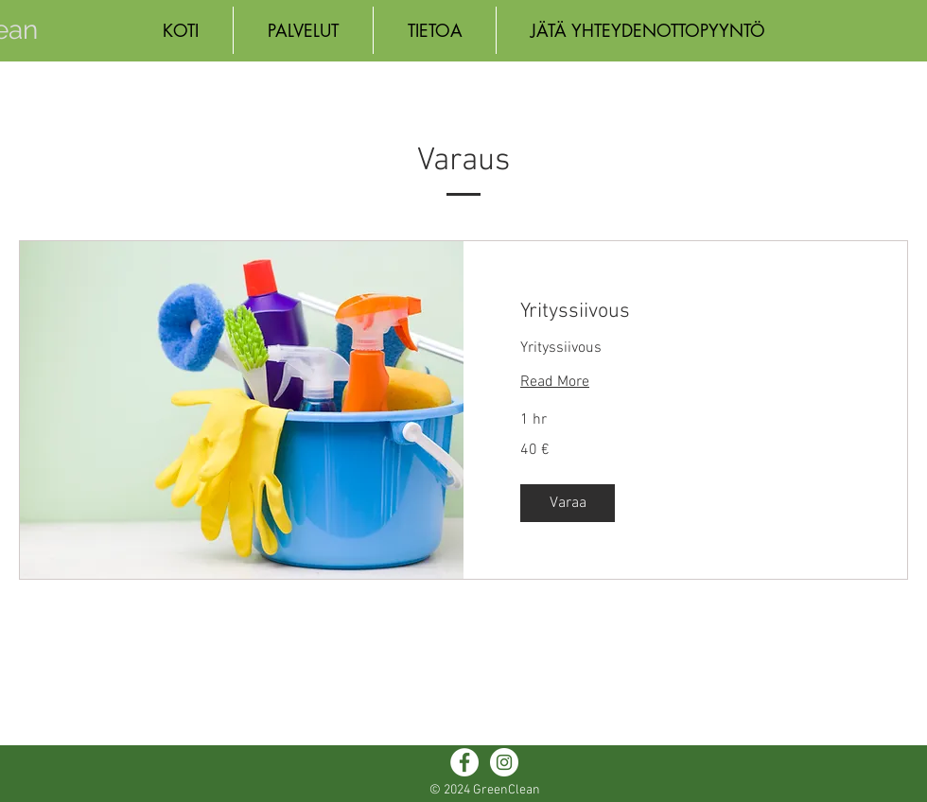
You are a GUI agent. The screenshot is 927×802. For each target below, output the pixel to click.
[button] (567, 503)
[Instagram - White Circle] (504, 762)
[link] (685, 311)
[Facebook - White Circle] (464, 762)
